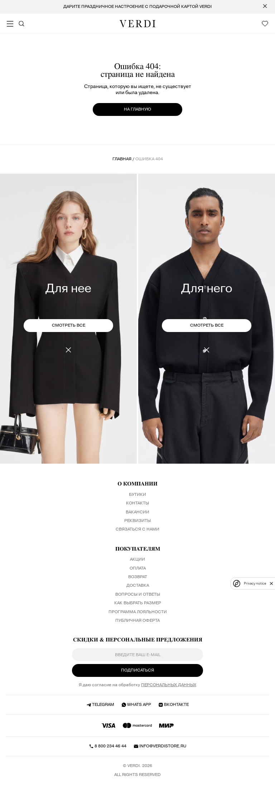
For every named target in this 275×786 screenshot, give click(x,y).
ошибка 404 (149, 159)
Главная (121, 159)
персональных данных (168, 685)
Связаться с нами (137, 529)
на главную (137, 109)
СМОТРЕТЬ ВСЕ (68, 325)
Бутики (137, 494)
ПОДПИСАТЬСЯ (137, 670)
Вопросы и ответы (137, 594)
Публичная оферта (137, 620)
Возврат (137, 577)
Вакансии (137, 512)
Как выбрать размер (137, 603)
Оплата (138, 568)
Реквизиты (137, 520)
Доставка (137, 585)
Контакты (137, 503)
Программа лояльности (137, 612)
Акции (137, 559)
